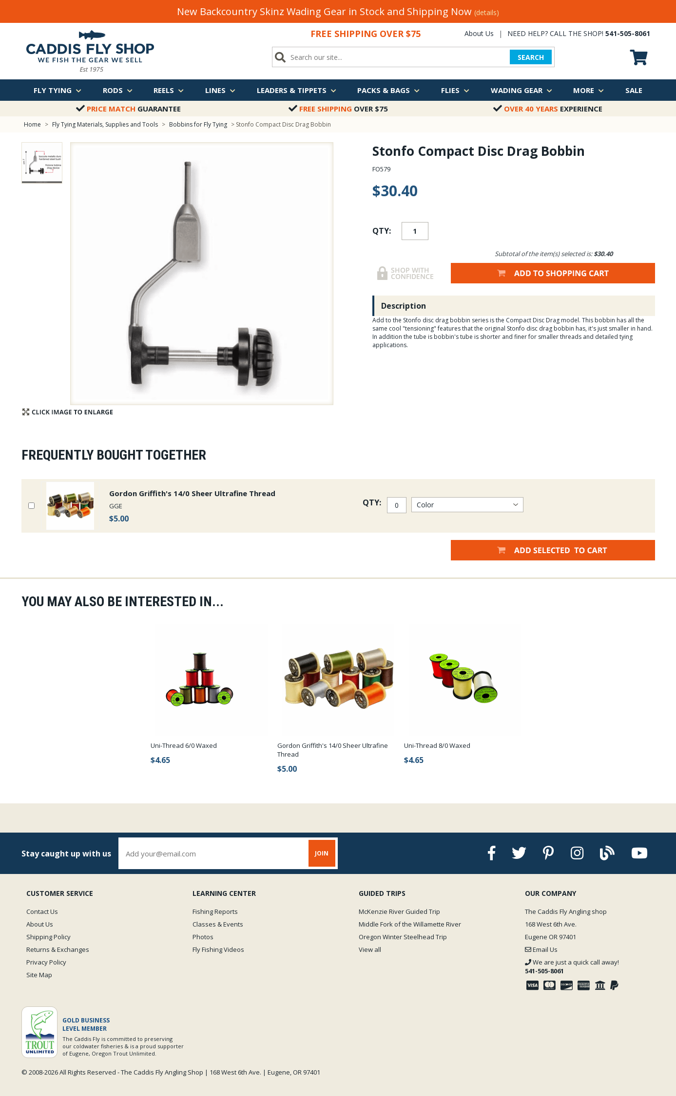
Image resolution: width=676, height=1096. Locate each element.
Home (32, 124)
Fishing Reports (215, 911)
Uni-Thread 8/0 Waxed (437, 745)
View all (370, 949)
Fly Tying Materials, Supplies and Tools (105, 124)
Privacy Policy (46, 962)
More (588, 90)
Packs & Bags (388, 90)
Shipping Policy (48, 936)
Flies (455, 90)
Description (403, 305)
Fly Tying (57, 90)
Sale (633, 90)
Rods (118, 90)
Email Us (541, 949)
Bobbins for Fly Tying (198, 124)
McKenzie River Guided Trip (399, 911)
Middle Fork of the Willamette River (410, 924)
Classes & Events (218, 924)
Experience (547, 108)
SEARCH (531, 57)
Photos (203, 936)
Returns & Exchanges (57, 949)
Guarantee (128, 108)
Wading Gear (521, 90)
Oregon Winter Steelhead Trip (403, 936)
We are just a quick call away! (572, 966)
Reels (169, 90)
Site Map (39, 974)
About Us (479, 33)
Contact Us (42, 911)
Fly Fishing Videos (218, 949)
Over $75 (338, 108)
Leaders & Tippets (296, 90)
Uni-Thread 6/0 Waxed (184, 745)
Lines (220, 90)
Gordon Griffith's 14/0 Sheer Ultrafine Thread (192, 493)
